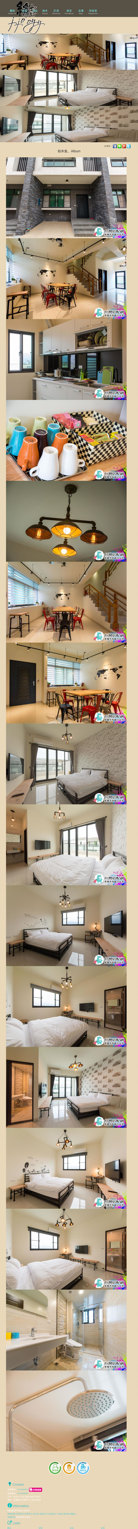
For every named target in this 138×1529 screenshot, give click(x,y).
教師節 (67, 1514)
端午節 (36, 1514)
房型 (24, 12)
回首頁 (93, 12)
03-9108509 (22, 1489)
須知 (35, 12)
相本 (45, 12)
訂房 (56, 12)
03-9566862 (22, 1493)
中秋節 (60, 1514)
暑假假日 (52, 1514)
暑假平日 (44, 1514)
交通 (81, 12)
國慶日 (73, 1514)
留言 (69, 12)
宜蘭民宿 (11, 1517)
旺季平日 (29, 1514)
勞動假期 (11, 1514)
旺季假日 (20, 1514)
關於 (12, 12)
